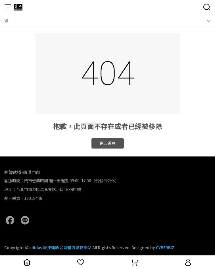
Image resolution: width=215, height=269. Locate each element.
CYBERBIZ (165, 247)
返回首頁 (108, 143)
